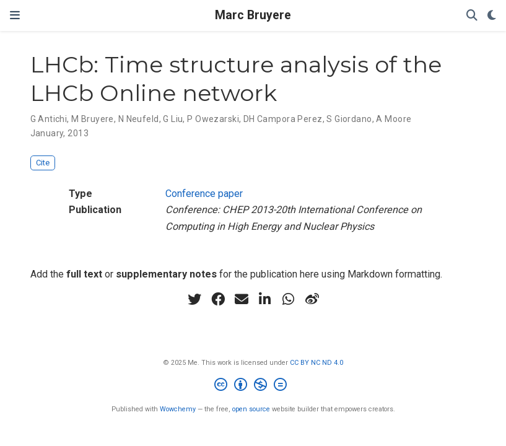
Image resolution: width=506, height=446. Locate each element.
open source (251, 409)
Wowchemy (178, 409)
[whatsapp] (288, 299)
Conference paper (204, 193)
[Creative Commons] (253, 386)
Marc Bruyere (253, 15)
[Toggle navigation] (15, 15)
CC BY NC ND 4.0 (316, 363)
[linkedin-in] (265, 299)
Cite (43, 162)
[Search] (472, 16)
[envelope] (241, 299)
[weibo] (312, 299)
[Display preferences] (491, 16)
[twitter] (194, 299)
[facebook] (218, 299)
